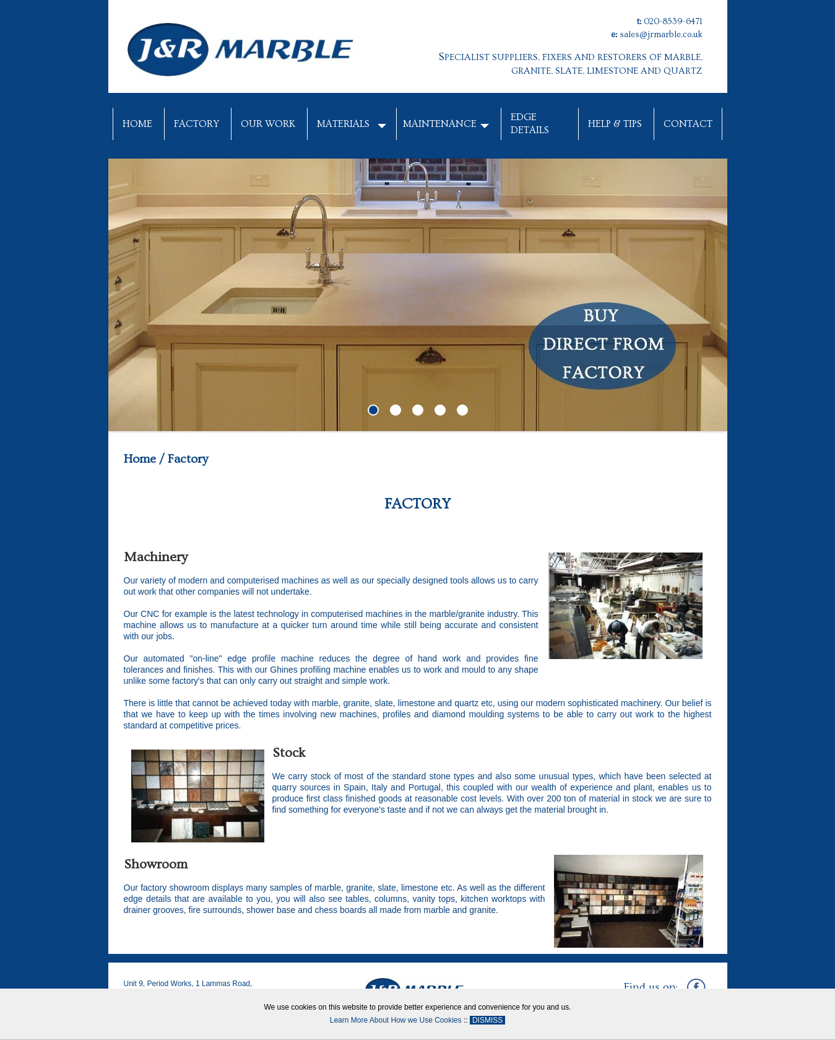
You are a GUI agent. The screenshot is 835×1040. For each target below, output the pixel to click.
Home (137, 123)
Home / (144, 459)
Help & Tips (615, 123)
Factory (196, 123)
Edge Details (530, 123)
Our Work (268, 123)
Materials (343, 123)
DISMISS (487, 1020)
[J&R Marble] (242, 45)
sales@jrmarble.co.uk (661, 35)
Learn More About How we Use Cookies (396, 1020)
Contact (688, 123)
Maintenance (440, 123)
